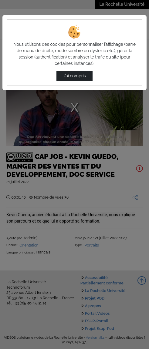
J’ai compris (74, 75)
